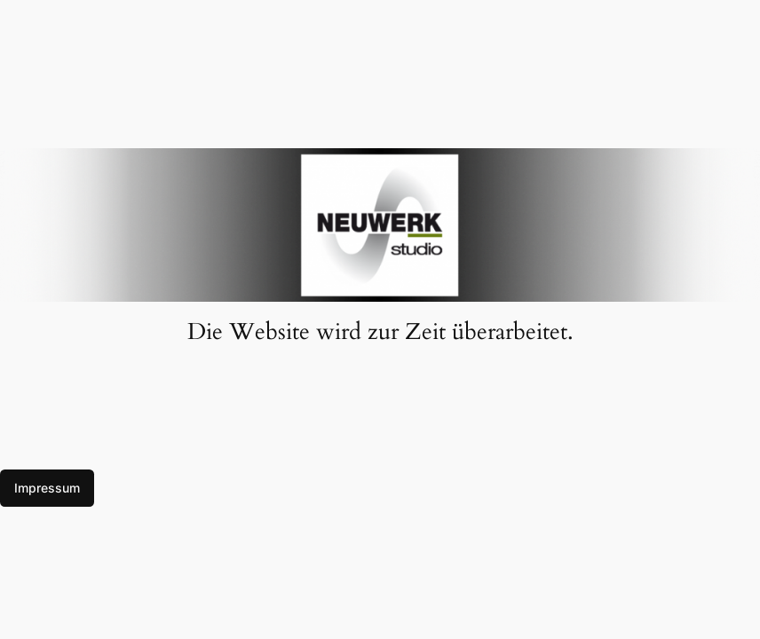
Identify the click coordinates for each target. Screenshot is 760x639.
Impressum (47, 487)
